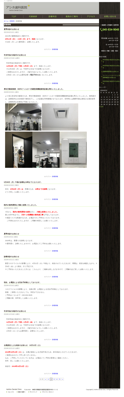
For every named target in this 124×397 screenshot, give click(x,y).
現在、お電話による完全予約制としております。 (22, 282)
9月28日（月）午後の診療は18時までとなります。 (23, 182)
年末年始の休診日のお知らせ (15, 55)
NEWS (12, 21)
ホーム (6, 21)
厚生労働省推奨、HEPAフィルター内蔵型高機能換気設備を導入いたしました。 (34, 89)
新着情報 (55, 49)
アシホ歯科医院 (8, 0)
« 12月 (101, 106)
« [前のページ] (45, 379)
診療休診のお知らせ (11, 257)
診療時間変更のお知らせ (111, 71)
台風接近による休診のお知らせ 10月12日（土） (23, 345)
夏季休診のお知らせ (11, 29)
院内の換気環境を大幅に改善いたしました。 (21, 205)
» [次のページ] (62, 379)
